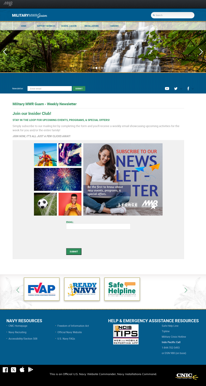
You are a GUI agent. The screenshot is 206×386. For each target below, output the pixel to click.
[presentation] (90, 240)
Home (23, 26)
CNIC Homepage (18, 326)
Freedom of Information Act (73, 326)
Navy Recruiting (17, 332)
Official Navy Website (69, 332)
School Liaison (68, 26)
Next (185, 290)
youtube (167, 88)
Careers (114, 26)
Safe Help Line (170, 326)
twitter (176, 88)
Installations (91, 26)
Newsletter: (17, 88)
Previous (17, 290)
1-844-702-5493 (171, 347)
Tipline (165, 331)
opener (180, 89)
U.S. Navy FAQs (66, 338)
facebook (188, 88)
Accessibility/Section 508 (23, 338)
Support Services (46, 26)
